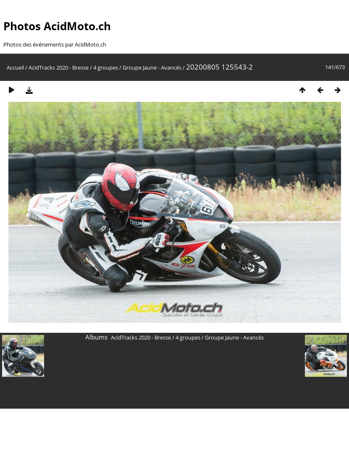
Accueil (15, 67)
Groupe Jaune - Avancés (152, 67)
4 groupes (105, 67)
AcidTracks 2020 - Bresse (59, 67)
